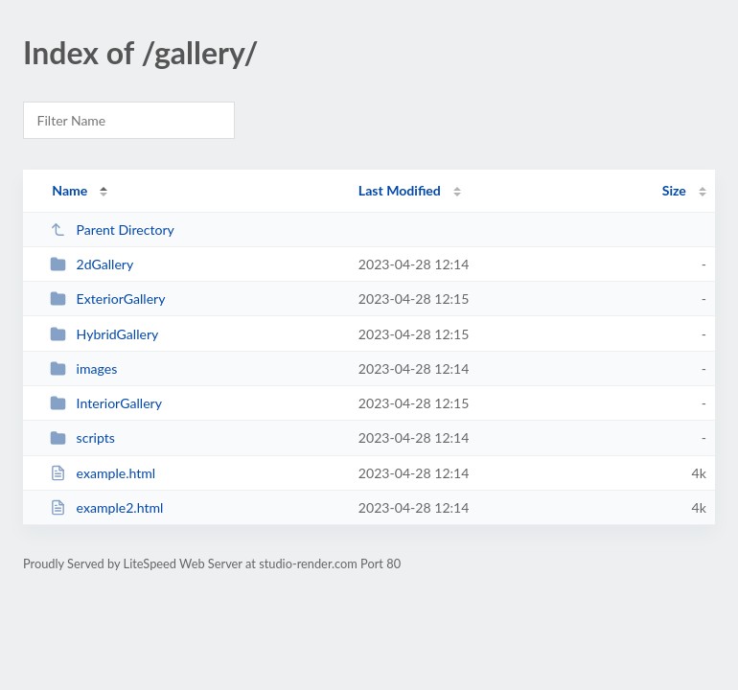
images (83, 368)
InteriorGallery (106, 403)
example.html (102, 473)
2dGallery (91, 264)
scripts (82, 437)
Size (674, 190)
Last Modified (399, 190)
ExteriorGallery (107, 298)
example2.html (106, 507)
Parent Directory (112, 229)
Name (69, 190)
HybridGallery (104, 334)
